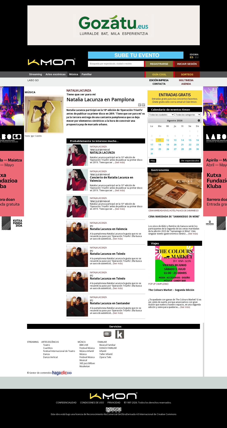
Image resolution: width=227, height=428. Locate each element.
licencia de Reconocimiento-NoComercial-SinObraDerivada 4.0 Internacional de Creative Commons (125, 414)
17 (151, 147)
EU (197, 57)
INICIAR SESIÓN (187, 63)
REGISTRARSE (159, 63)
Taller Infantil (105, 354)
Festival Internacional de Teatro (58, 351)
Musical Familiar (107, 344)
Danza (45, 354)
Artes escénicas (56, 74)
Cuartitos (47, 348)
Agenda (186, 83)
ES (191, 57)
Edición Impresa (158, 80)
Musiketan (84, 366)
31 (151, 156)
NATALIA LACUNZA (99, 146)
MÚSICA (81, 341)
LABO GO (33, 80)
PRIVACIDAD (113, 402)
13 (174, 143)
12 (166, 143)
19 (166, 147)
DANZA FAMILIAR (107, 348)
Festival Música (86, 348)
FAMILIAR (101, 341)
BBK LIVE (83, 344)
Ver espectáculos (188, 164)
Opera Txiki (104, 357)
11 (159, 143)
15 (188, 143)
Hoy (152, 164)
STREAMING (32, 341)
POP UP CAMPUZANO (158, 287)
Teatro (45, 344)
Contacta (158, 83)
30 (196, 152)
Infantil (102, 351)
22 (188, 147)
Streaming (35, 74)
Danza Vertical (49, 357)
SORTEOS (187, 74)
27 (174, 152)
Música (73, 74)
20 (174, 147)
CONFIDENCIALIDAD (66, 402)
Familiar (87, 74)
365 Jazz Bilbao (86, 363)
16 (196, 143)
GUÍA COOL (159, 74)
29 (188, 152)
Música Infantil (86, 351)
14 (181, 143)
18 (159, 147)
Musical (82, 360)
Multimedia (186, 80)
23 (196, 147)
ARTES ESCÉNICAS (49, 341)
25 (159, 152)
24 (151, 152)
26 (166, 152)
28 (181, 152)
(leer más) (121, 162)
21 (181, 147)
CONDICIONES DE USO (92, 402)
